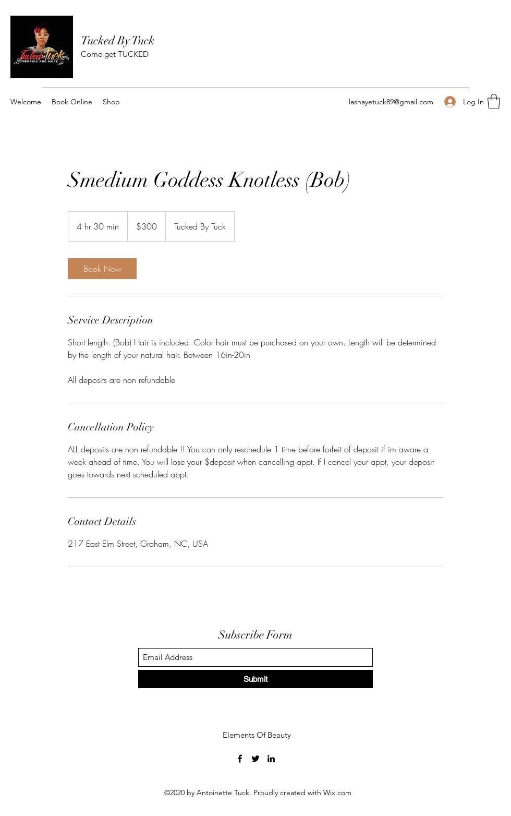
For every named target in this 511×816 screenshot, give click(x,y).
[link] (102, 268)
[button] (494, 101)
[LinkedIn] (271, 758)
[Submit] (255, 679)
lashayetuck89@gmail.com (391, 101)
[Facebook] (240, 758)
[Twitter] (255, 758)
